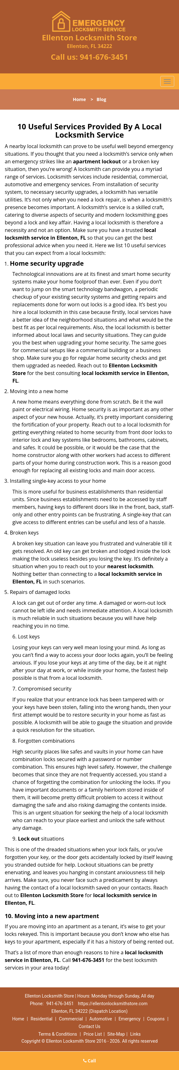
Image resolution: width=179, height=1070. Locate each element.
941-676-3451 (104, 56)
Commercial (71, 1018)
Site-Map (116, 1034)
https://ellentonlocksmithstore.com (113, 1003)
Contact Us (90, 1026)
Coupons (156, 1018)
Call (89, 1061)
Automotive (100, 1018)
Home (79, 99)
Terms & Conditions (57, 1034)
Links (135, 1034)
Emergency (129, 1018)
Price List (92, 1034)
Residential (42, 1018)
